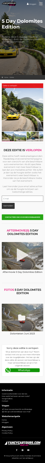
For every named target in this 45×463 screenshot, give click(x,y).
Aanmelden (8, 206)
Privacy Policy (7, 431)
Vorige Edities (7, 399)
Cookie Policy (7, 433)
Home (6, 77)
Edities (12, 77)
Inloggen (31, 4)
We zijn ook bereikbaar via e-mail (16, 412)
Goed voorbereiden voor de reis (14, 394)
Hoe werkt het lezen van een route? (16, 396)
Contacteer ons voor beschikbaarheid (22, 217)
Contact (5, 401)
